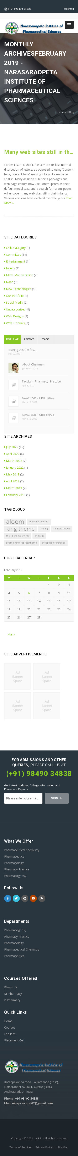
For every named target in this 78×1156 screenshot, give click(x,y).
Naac (8, 282)
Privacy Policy (44, 1147)
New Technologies (17, 289)
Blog (71, 112)
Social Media (13, 302)
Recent (29, 339)
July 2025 (11, 447)
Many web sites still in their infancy (39, 152)
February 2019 (14, 495)
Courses (9, 1027)
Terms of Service (20, 1147)
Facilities (10, 1034)
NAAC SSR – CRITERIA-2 (38, 398)
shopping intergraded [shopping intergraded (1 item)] (54, 542)
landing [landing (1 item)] (44, 528)
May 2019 (11, 474)
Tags (46, 339)
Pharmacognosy (15, 876)
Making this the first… (22, 349)
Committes (12, 255)
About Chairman (33, 364)
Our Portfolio (14, 296)
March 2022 (13, 461)
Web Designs (14, 316)
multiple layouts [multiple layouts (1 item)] (61, 528)
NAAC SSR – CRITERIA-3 (38, 414)
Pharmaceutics (14, 856)
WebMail (69, 8)
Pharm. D (10, 987)
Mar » (11, 634)
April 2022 (11, 454)
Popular (12, 339)
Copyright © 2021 (22, 1138)
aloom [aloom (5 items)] (15, 522)
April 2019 (11, 481)
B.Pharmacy (12, 1000)
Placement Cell (14, 1040)
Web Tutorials (14, 323)
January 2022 (14, 467)
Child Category (15, 248)
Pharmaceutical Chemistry (21, 850)
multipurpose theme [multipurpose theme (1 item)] (17, 535)
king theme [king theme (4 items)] (20, 529)
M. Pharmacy (13, 994)
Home (62, 112)
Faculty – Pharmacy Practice (41, 381)
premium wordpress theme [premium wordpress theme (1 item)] (21, 542)
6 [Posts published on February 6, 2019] (29, 593)
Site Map (62, 1147)
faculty (9, 268)
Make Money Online (18, 275)
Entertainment (14, 261)
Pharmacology (14, 863)
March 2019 (13, 488)
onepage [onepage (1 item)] (39, 535)
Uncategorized (15, 309)
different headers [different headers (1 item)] (39, 521)
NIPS (38, 1138)
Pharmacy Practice (16, 869)
